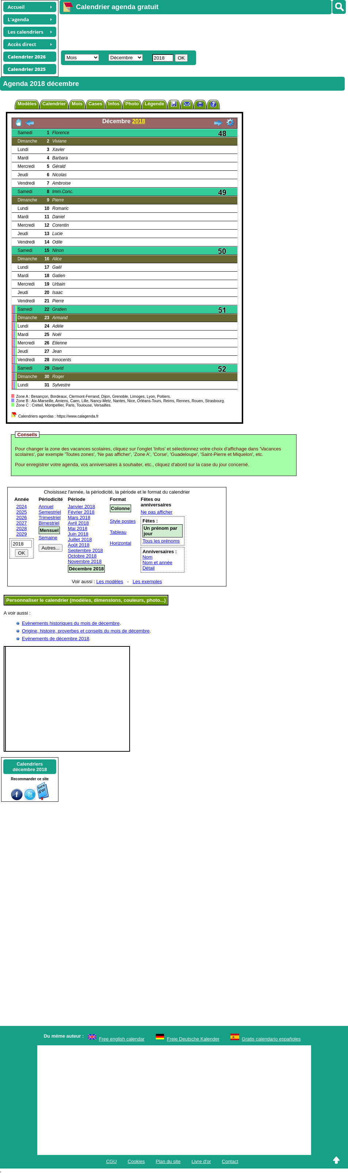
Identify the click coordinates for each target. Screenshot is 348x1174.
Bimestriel (49, 523)
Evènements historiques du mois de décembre (70, 623)
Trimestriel (50, 517)
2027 (21, 523)
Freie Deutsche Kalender (193, 1039)
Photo (132, 103)
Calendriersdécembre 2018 (30, 766)
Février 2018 (81, 512)
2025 (21, 512)
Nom (147, 557)
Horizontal (120, 543)
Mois (77, 103)
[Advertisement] (192, 31)
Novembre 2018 (85, 561)
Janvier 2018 (81, 506)
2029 (21, 534)
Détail (148, 568)
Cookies (136, 1161)
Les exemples (147, 581)
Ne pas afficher (156, 512)
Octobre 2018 (82, 556)
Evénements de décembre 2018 (55, 638)
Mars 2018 (79, 517)
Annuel (46, 506)
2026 (21, 517)
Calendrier (54, 103)
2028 (21, 528)
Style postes (123, 521)
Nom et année (157, 562)
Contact (230, 1161)
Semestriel (50, 512)
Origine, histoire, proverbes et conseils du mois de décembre (86, 631)
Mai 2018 (77, 528)
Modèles (27, 103)
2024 (21, 506)
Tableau (118, 532)
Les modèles (109, 581)
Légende (154, 103)
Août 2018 (78, 545)
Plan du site (168, 1161)
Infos (113, 103)
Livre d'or (201, 1161)
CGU (111, 1161)
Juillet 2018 (80, 539)
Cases (95, 103)
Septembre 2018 (85, 550)
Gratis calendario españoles (271, 1039)
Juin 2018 (78, 534)
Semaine (48, 537)
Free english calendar (122, 1039)
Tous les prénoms (161, 541)
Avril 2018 (78, 523)
